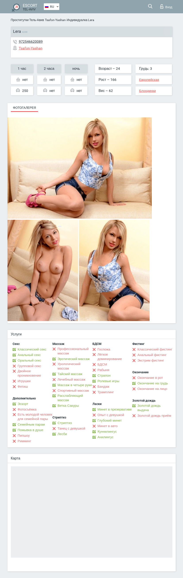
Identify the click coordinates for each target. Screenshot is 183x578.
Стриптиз (65, 423)
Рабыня (104, 370)
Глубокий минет (110, 420)
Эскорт (23, 404)
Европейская (149, 80)
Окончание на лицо (152, 389)
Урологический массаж (69, 366)
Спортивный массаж (73, 391)
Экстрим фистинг (150, 360)
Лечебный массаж (71, 379)
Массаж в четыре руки (75, 385)
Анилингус (106, 437)
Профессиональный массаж (73, 351)
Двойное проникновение (29, 373)
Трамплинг (106, 392)
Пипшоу (24, 436)
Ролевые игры (108, 381)
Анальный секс (29, 355)
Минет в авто (108, 426)
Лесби (62, 434)
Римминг (24, 441)
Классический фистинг (154, 349)
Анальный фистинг (152, 355)
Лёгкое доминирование (110, 356)
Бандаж (104, 387)
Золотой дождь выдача (149, 408)
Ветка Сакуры (68, 406)
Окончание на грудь (152, 383)
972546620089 (31, 41)
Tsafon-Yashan (55, 20)
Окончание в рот (150, 378)
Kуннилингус (107, 432)
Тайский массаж (70, 374)
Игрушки (24, 381)
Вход (166, 6)
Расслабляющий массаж (70, 398)
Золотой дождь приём (154, 416)
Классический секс (32, 349)
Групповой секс (29, 366)
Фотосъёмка (27, 409)
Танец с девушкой (71, 428)
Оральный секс (29, 360)
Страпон (104, 376)
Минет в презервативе (115, 409)
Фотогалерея (24, 107)
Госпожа (104, 349)
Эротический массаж (74, 359)
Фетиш (23, 387)
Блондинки (147, 91)
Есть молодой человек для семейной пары (35, 417)
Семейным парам (31, 424)
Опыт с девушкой (111, 415)
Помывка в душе (30, 430)
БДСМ (102, 364)
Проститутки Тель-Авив (27, 20)
